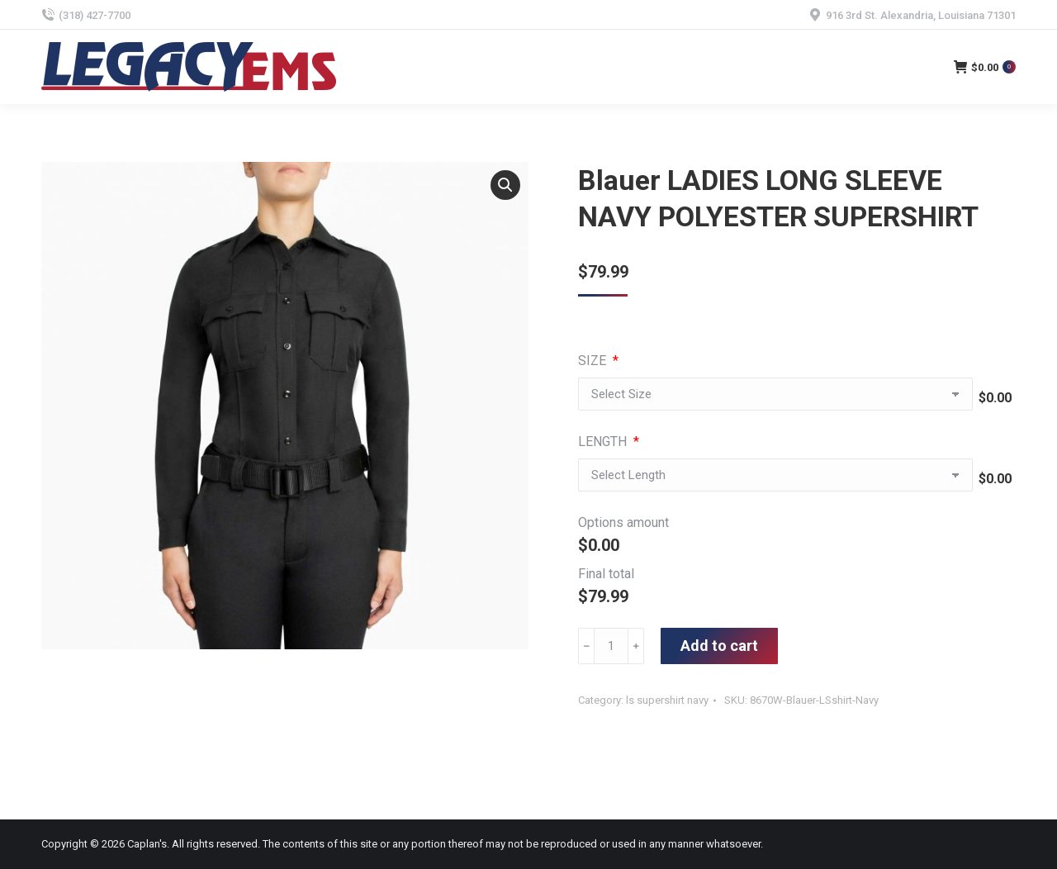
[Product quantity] (611, 646)
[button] (505, 185)
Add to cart (719, 645)
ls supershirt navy (667, 700)
